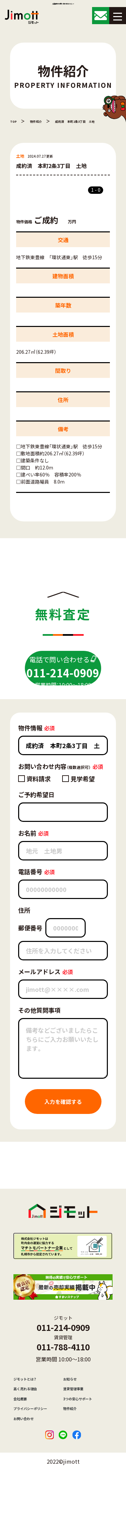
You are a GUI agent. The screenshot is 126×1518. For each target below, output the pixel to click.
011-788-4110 (63, 1370)
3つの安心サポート (83, 1432)
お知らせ (72, 1405)
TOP (14, 121)
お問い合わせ (27, 1460)
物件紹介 (40, 121)
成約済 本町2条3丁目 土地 (88, 121)
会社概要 (22, 1432)
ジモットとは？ (29, 1405)
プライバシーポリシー (36, 1446)
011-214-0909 (63, 1346)
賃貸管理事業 (77, 1419)
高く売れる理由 (29, 1419)
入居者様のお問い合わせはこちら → (63, 6)
